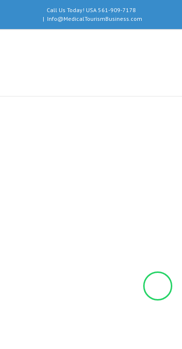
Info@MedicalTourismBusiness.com (94, 18)
